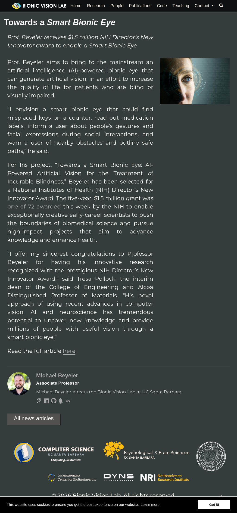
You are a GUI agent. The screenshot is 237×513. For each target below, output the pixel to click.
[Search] (221, 6)
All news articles (34, 418)
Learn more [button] (149, 505)
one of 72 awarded (34, 206)
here (69, 351)
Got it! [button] (214, 505)
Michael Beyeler (57, 375)
